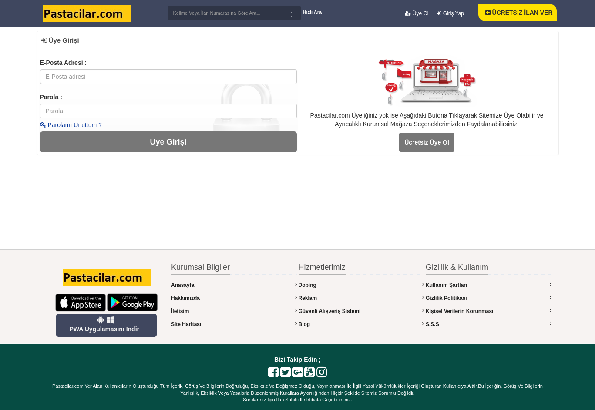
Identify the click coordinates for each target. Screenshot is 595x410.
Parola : (51, 97)
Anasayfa (234, 285)
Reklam (361, 298)
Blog (361, 324)
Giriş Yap (450, 13)
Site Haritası (234, 324)
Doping (361, 285)
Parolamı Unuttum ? (71, 124)
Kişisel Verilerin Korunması (488, 311)
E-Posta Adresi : (63, 62)
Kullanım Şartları (488, 285)
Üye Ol (416, 13)
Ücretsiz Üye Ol (426, 142)
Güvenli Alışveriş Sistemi (361, 311)
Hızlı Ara (312, 12)
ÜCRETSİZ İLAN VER (519, 12)
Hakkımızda (234, 298)
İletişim (234, 311)
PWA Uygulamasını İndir (104, 324)
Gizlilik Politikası (488, 298)
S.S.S (488, 324)
